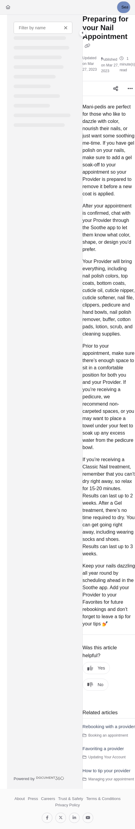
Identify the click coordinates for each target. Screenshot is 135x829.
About (20, 798)
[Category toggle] (82, 33)
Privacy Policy (67, 805)
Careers (48, 798)
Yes (96, 668)
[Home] (8, 7)
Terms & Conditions (103, 798)
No (95, 685)
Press (33, 798)
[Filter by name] (43, 28)
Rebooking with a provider (109, 726)
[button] (123, 7)
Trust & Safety (70, 798)
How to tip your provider (106, 770)
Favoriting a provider (103, 748)
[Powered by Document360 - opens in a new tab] (39, 778)
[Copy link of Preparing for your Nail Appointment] (87, 46)
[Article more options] (130, 88)
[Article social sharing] (115, 88)
